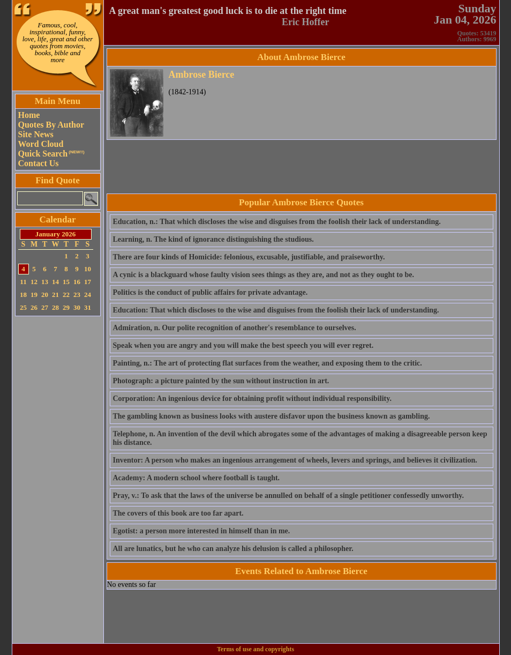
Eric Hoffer (305, 22)
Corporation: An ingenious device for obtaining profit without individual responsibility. (252, 399)
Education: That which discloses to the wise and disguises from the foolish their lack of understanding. (276, 310)
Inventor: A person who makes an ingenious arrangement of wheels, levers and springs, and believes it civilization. (295, 460)
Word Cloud (41, 143)
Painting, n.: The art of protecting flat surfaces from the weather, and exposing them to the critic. (267, 363)
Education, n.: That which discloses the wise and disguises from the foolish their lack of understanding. (277, 222)
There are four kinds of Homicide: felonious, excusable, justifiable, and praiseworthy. (249, 257)
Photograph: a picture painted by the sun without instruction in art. (221, 381)
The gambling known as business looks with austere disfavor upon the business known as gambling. (271, 416)
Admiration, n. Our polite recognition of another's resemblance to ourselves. (234, 328)
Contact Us (38, 163)
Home (29, 115)
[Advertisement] (58, 480)
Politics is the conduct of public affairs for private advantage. (210, 292)
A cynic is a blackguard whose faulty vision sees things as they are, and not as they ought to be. (264, 275)
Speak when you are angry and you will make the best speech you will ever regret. (243, 345)
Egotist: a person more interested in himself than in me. (201, 531)
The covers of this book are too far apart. (178, 513)
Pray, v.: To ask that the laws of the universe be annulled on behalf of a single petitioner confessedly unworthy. (288, 496)
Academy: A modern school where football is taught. (196, 478)
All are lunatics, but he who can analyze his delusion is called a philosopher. (233, 549)
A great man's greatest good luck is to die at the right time (228, 10)
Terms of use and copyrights (255, 649)
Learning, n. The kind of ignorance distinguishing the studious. (213, 239)
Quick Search (51, 153)
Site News (36, 134)
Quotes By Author (51, 124)
